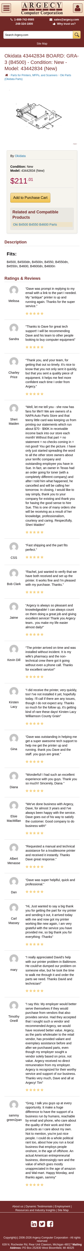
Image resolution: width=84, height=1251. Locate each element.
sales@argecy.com (64, 19)
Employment (62, 1206)
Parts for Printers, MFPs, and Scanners (34, 75)
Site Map (42, 43)
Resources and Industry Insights (35, 1210)
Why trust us (63, 23)
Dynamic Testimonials (39, 1206)
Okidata (20, 156)
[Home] (6, 75)
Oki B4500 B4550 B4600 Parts (35, 224)
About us (17, 1206)
